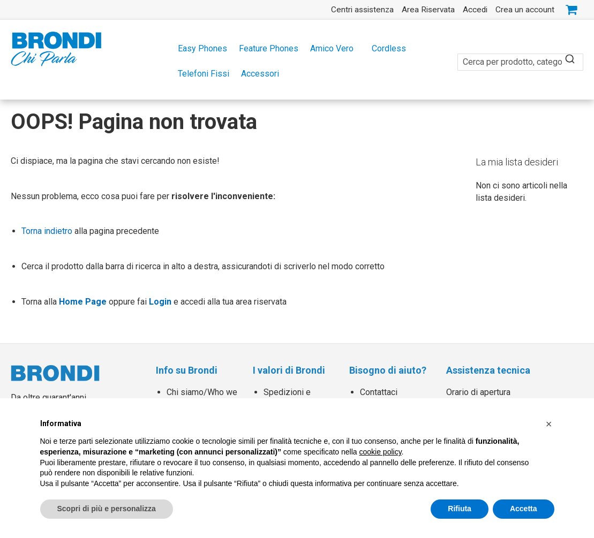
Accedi (475, 9)
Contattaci (378, 392)
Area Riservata (428, 9)
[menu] (297, 61)
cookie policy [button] (380, 452)
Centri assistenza (362, 9)
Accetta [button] (523, 508)
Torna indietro (46, 231)
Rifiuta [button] (459, 508)
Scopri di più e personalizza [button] (106, 508)
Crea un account (524, 9)
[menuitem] (199, 48)
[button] (549, 424)
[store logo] (56, 49)
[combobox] (520, 56)
